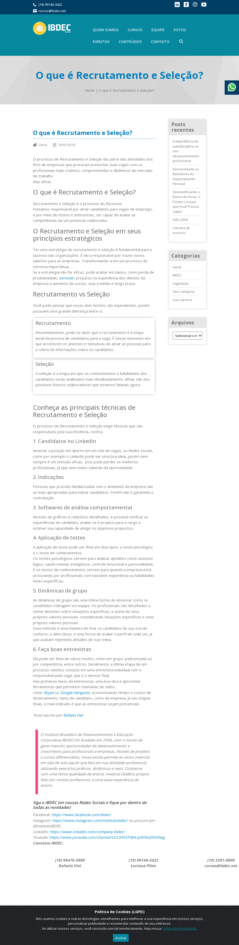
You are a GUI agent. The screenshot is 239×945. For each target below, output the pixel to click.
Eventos (101, 41)
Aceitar (120, 937)
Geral (177, 267)
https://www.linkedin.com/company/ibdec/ (88, 831)
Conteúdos (130, 41)
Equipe (158, 29)
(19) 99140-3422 (50, 4)
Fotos (180, 29)
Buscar (181, 41)
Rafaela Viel (73, 715)
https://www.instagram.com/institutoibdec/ (90, 820)
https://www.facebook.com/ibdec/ (81, 814)
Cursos (135, 29)
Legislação (181, 283)
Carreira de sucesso (181, 230)
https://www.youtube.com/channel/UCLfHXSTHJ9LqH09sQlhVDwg (107, 837)
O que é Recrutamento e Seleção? (126, 90)
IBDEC (177, 275)
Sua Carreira (182, 299)
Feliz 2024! (180, 219)
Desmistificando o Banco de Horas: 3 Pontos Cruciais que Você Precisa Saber (186, 202)
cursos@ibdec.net (52, 11)
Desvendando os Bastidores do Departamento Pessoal (186, 176)
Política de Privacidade (179, 928)
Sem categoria (184, 291)
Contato (160, 41)
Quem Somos (106, 29)
